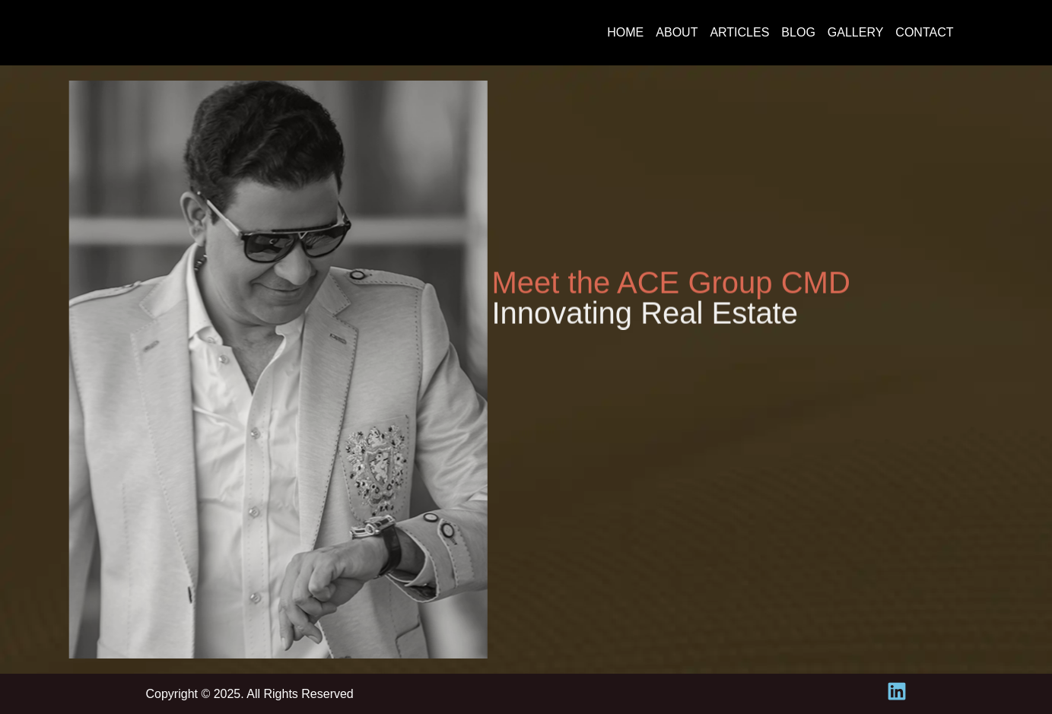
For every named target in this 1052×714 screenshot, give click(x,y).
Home (625, 32)
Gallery (856, 32)
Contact (924, 32)
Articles (739, 32)
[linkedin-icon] (897, 691)
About (677, 32)
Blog (798, 32)
